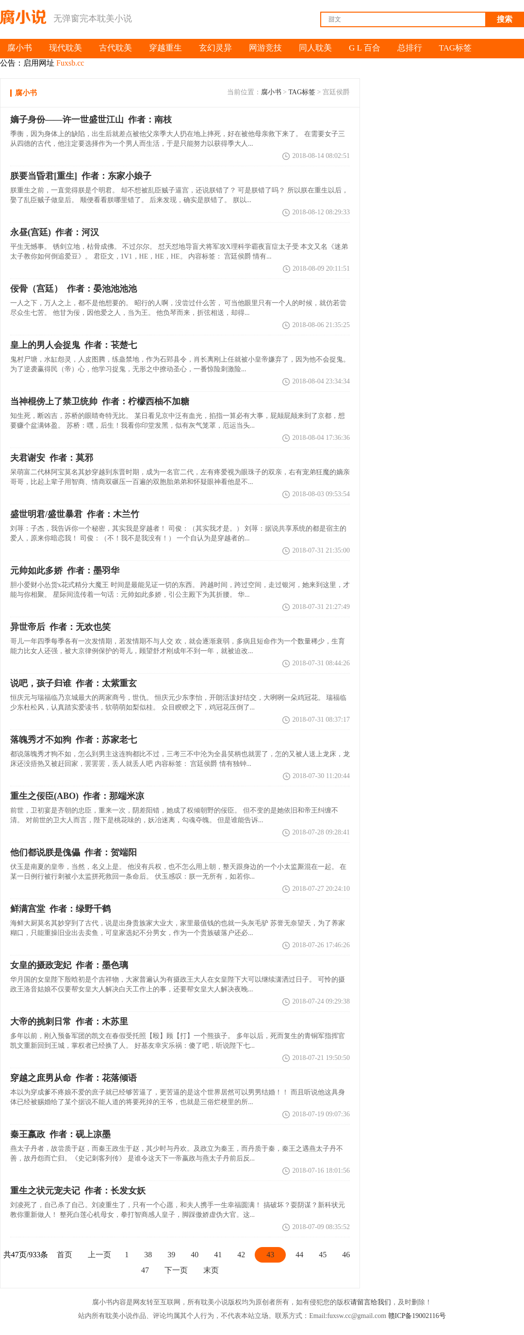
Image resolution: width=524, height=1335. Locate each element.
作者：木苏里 (69, 1021)
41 (218, 1254)
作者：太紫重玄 (73, 683)
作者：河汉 (54, 232)
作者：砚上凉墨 (60, 1134)
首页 (64, 1254)
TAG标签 (301, 92)
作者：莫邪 (51, 458)
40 (194, 1254)
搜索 (504, 19)
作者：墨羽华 (64, 570)
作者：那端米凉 (77, 796)
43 (270, 1254)
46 (346, 1254)
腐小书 (271, 92)
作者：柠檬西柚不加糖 (99, 401)
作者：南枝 (91, 119)
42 (241, 1254)
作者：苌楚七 (73, 345)
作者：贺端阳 (73, 852)
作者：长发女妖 (78, 1191)
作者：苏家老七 (73, 740)
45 (323, 1254)
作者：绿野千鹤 (60, 909)
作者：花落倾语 (73, 1078)
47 (145, 1270)
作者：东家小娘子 (80, 176)
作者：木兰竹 (74, 514)
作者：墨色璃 (69, 965)
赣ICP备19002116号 (417, 1315)
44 (299, 1254)
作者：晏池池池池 (73, 289)
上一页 (99, 1254)
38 (148, 1254)
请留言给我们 (370, 1302)
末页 (211, 1270)
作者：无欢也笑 (60, 627)
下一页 (176, 1270)
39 (171, 1254)
